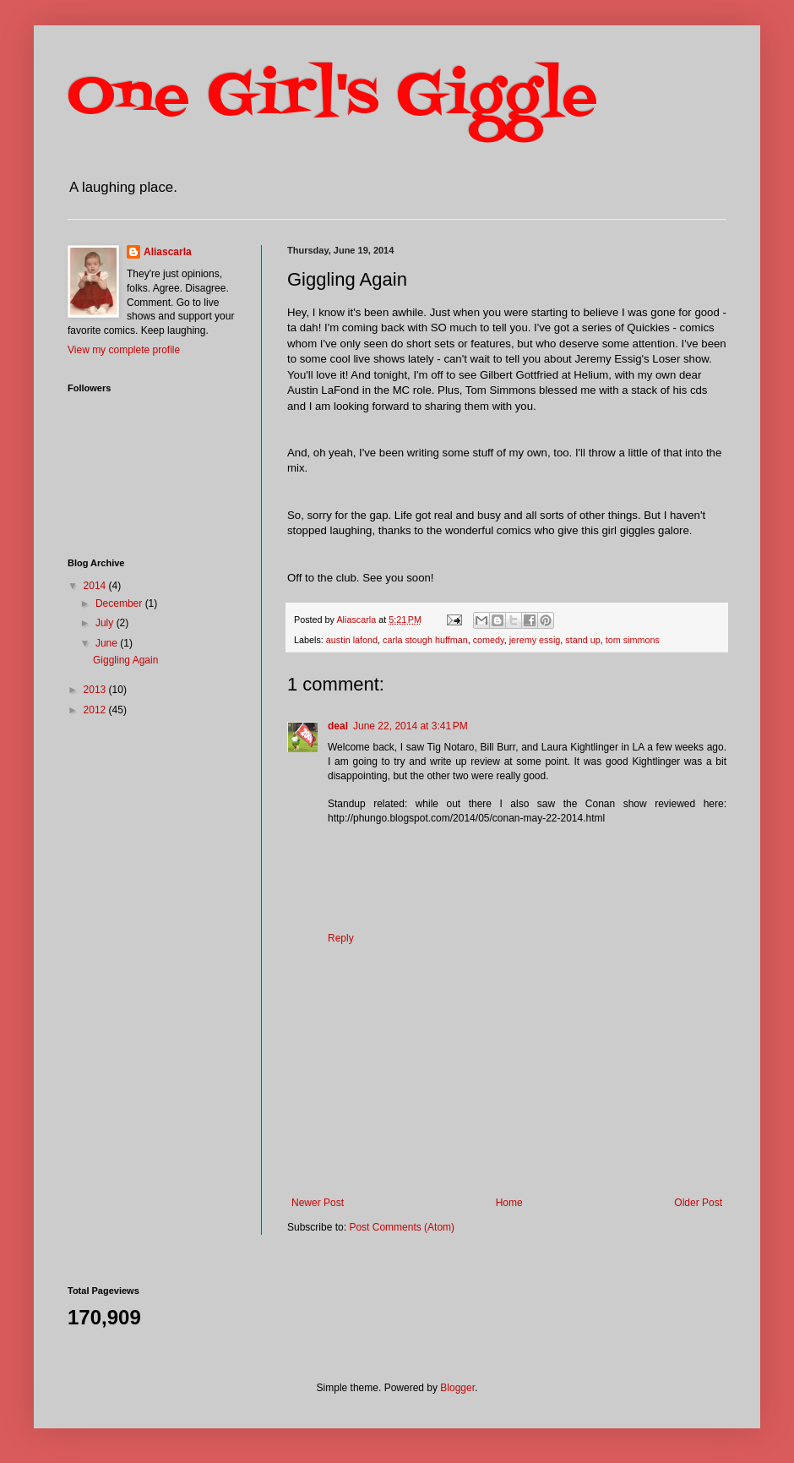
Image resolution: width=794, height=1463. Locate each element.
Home (509, 1203)
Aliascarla (168, 252)
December (120, 603)
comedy (488, 640)
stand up (582, 640)
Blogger (457, 1388)
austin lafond (352, 640)
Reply (341, 938)
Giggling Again (125, 660)
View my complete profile (124, 350)
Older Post (698, 1203)
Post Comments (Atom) (401, 1227)
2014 (96, 586)
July (106, 623)
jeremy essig (535, 640)
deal (338, 726)
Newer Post (317, 1203)
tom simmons (633, 640)
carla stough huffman (425, 640)
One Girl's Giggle (332, 97)
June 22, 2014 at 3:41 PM (410, 726)
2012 (96, 710)
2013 (96, 690)
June (107, 643)
